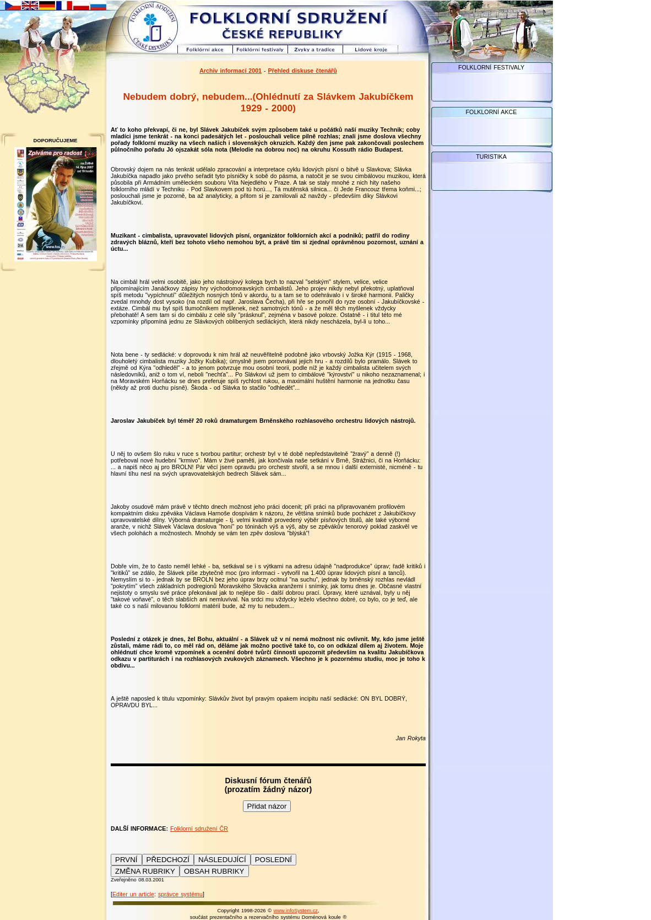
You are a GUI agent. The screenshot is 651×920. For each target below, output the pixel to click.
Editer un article (133, 894)
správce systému (180, 894)
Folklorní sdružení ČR (199, 828)
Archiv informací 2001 (230, 70)
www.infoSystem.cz (296, 910)
